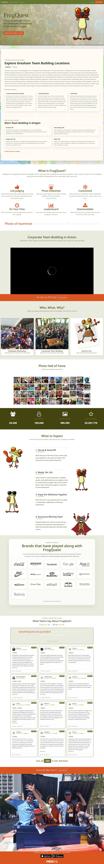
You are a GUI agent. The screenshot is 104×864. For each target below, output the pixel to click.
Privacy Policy (45, 852)
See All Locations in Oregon (12, 151)
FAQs (11, 2)
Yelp (16, 671)
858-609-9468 (66, 852)
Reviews (16, 2)
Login (92, 2)
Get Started (62, 297)
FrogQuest (4, 2)
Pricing (22, 2)
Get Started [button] (99, 2)
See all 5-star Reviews (52, 760)
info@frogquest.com (55, 852)
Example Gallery (51, 198)
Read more (14, 667)
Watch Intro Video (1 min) (14, 33)
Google (45, 671)
